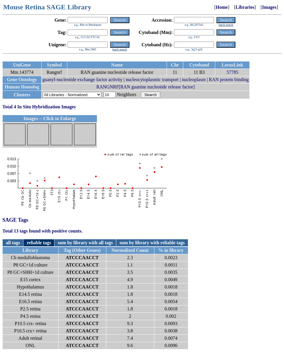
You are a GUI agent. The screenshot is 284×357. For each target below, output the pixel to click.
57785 (232, 72)
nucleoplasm (194, 79)
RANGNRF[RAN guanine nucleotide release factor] (145, 86)
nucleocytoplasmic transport (152, 79)
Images (269, 7)
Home (222, 7)
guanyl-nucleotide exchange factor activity (82, 79)
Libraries (245, 7)
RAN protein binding (229, 79)
